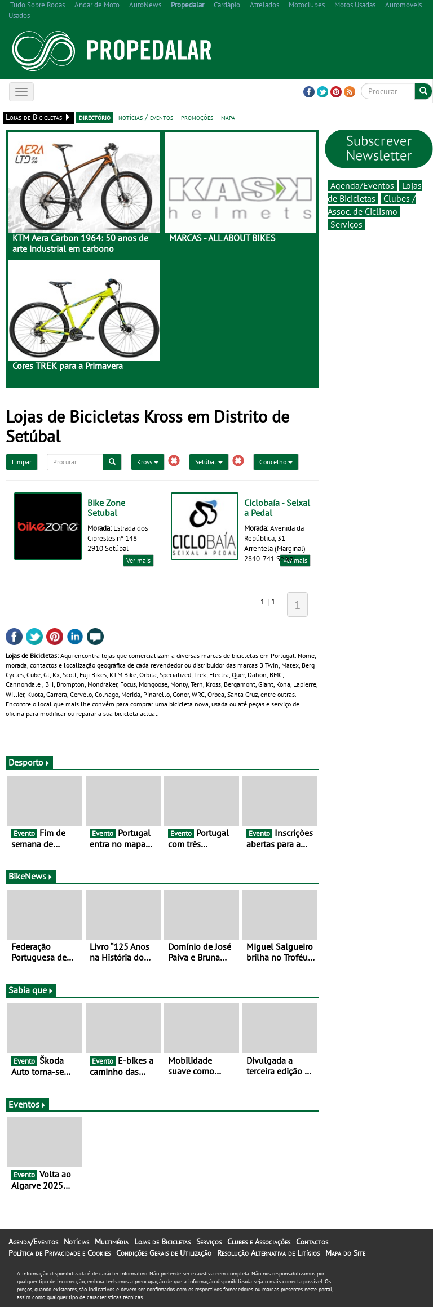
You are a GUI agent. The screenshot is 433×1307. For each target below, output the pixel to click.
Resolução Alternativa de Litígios (268, 1253)
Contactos (312, 1242)
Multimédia (112, 1242)
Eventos (27, 1104)
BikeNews (30, 876)
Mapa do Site (345, 1253)
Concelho (276, 461)
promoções (197, 117)
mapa (228, 117)
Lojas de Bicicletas (162, 1242)
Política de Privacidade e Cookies (59, 1253)
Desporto (29, 762)
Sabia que (31, 989)
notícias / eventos (145, 117)
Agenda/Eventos (362, 185)
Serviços (346, 224)
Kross (147, 461)
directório (95, 117)
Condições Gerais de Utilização (163, 1253)
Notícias (76, 1242)
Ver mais (138, 560)
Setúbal (209, 461)
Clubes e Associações (258, 1242)
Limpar (22, 461)
